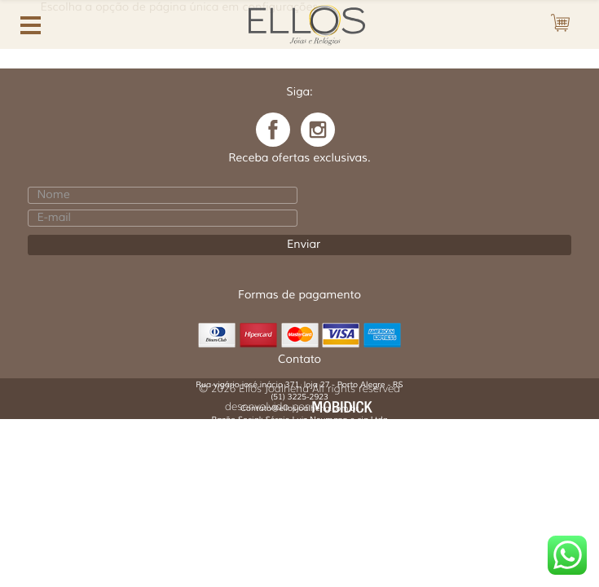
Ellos (307, 23)
